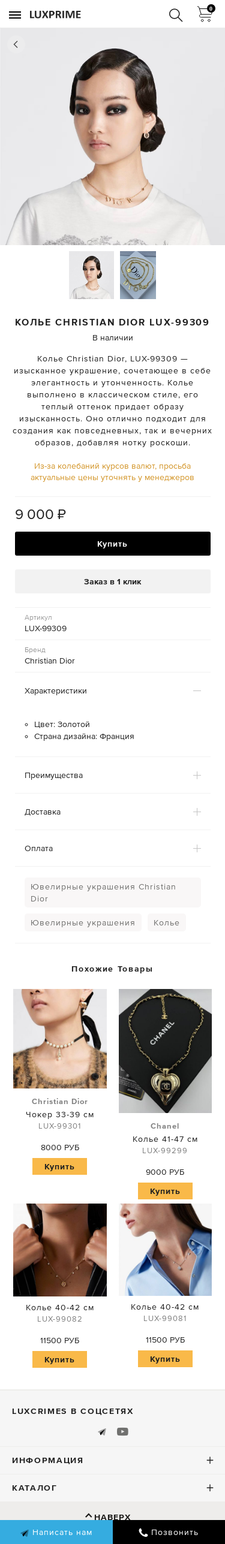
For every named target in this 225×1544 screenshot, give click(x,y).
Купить (112, 543)
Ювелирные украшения (83, 922)
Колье (167, 922)
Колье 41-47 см (165, 1139)
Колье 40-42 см (59, 1314)
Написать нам (56, 1532)
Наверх (112, 1517)
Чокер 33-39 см (59, 1114)
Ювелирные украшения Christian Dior (103, 892)
